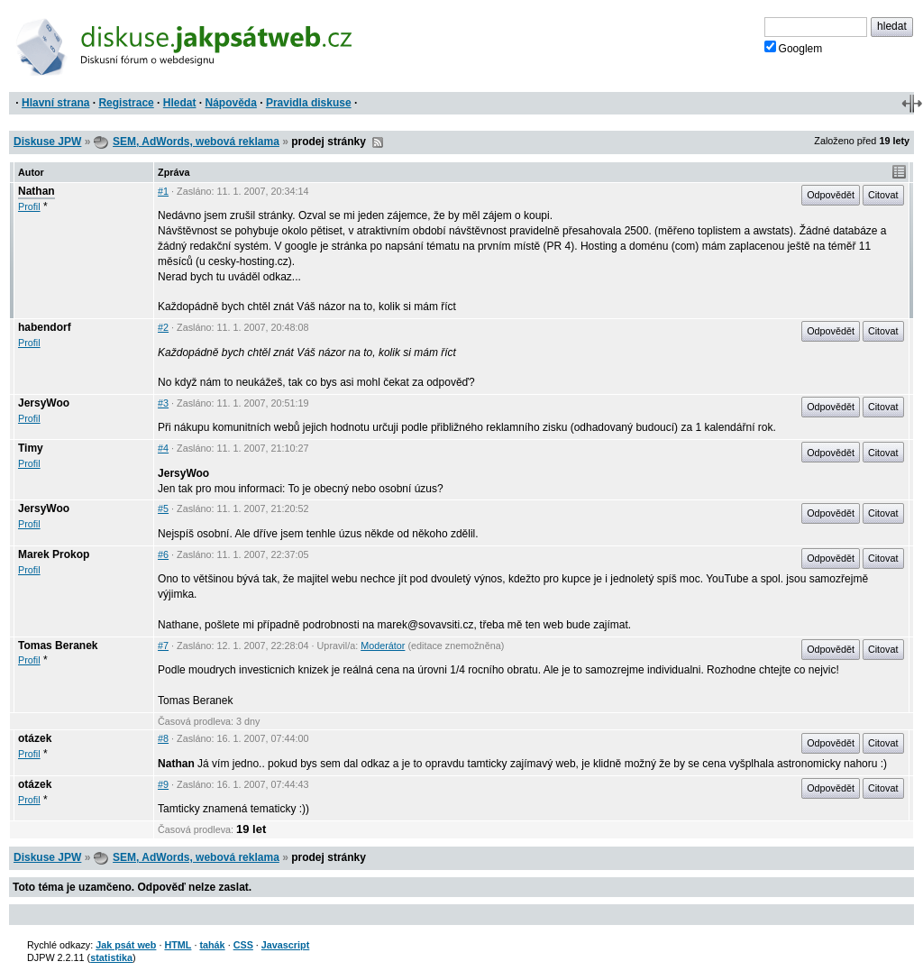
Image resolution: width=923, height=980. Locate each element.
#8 (163, 738)
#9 (163, 784)
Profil (29, 206)
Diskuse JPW (47, 141)
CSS (243, 944)
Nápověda (231, 102)
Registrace (125, 102)
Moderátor (383, 645)
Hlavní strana (55, 102)
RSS (377, 142)
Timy (30, 448)
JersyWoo (43, 403)
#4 (163, 448)
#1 (163, 191)
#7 (163, 645)
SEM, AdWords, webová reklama (196, 141)
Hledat (179, 102)
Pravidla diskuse (309, 102)
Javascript (285, 944)
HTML (177, 944)
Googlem (793, 48)
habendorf (44, 327)
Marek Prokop (53, 554)
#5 (163, 508)
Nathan (36, 191)
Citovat (883, 194)
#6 (163, 554)
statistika (111, 957)
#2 (163, 327)
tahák (211, 944)
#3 (163, 403)
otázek (34, 738)
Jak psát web (126, 944)
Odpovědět (830, 194)
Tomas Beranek (57, 645)
